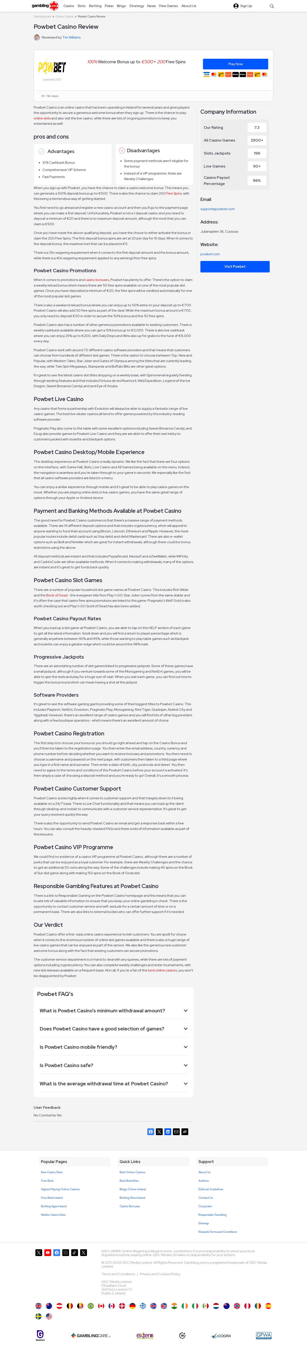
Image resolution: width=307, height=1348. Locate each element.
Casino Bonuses (130, 1206)
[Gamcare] (40, 1335)
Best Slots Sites (129, 1181)
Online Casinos (64, 16)
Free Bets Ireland (52, 1198)
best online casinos (162, 970)
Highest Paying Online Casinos (60, 1189)
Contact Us (205, 1198)
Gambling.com (42, 16)
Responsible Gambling (212, 1215)
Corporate (205, 1206)
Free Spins (174, 193)
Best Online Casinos (132, 1172)
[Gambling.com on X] (38, 1274)
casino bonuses (97, 280)
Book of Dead (56, 595)
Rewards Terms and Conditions (217, 1232)
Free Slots (47, 1181)
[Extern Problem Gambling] (144, 1335)
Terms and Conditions (118, 1274)
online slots (42, 118)
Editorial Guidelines (210, 1189)
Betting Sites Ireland (132, 1198)
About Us (204, 1172)
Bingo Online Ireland (133, 1189)
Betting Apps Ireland (54, 1206)
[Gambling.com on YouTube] (47, 1274)
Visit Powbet (235, 266)
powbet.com (210, 254)
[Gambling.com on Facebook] (56, 1274)
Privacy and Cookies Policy (160, 1274)
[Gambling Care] (91, 1335)
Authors (203, 1181)
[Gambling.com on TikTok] (74, 1274)
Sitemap (203, 1223)
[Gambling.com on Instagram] (65, 1274)
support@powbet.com (217, 209)
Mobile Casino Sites (53, 1215)
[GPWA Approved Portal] (264, 1335)
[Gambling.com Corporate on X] (83, 1274)
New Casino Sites (51, 1172)
